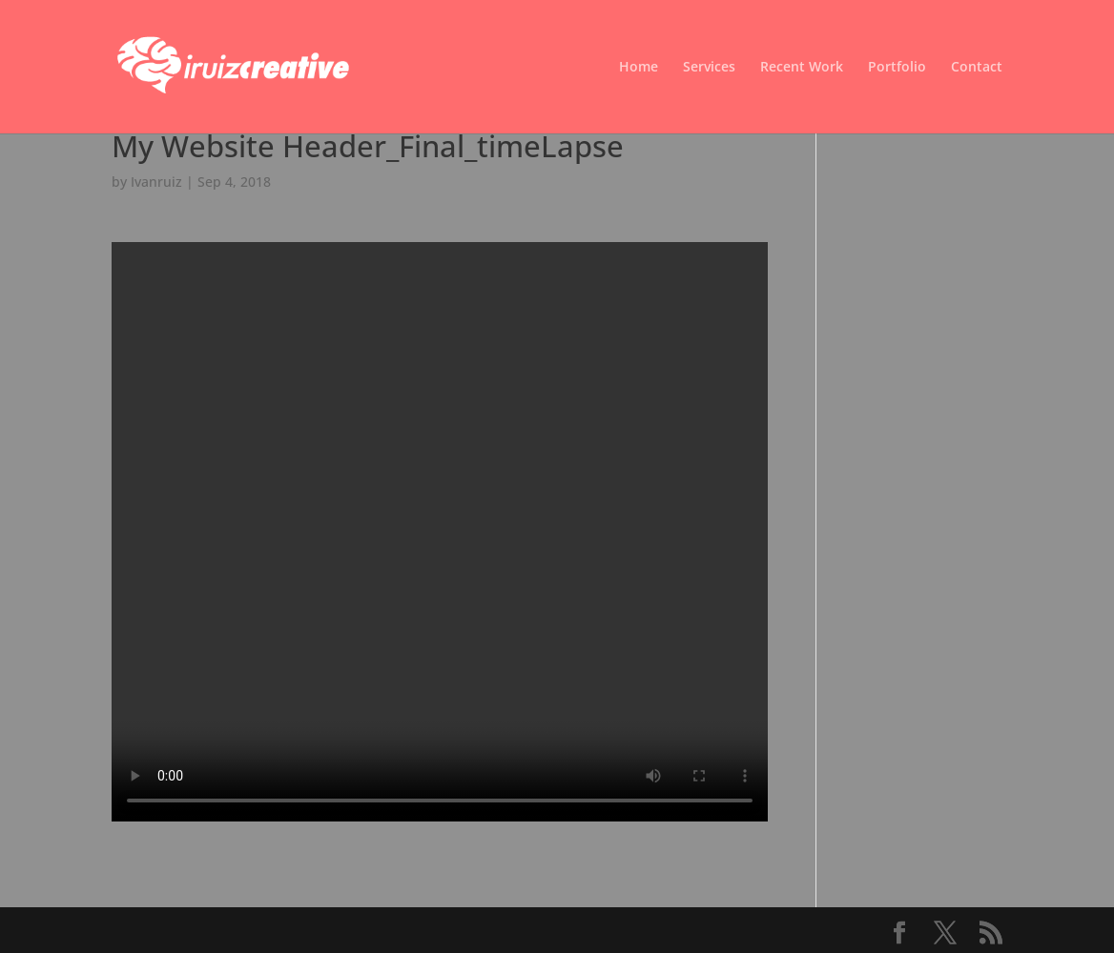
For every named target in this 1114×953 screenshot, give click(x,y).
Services (709, 67)
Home (638, 67)
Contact (976, 67)
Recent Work (801, 67)
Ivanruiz (156, 181)
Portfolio (897, 67)
